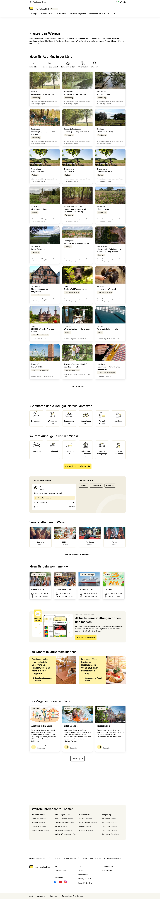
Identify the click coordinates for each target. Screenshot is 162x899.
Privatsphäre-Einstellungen (72, 896)
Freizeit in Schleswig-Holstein (62, 858)
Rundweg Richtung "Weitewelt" (76, 132)
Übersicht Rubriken (85, 883)
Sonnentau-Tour (38, 172)
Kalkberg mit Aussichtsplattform (77, 243)
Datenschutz (41, 896)
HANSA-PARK (36, 367)
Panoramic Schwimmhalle (107, 329)
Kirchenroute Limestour (41, 209)
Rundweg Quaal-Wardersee (42, 94)
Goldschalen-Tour (104, 172)
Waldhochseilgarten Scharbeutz (77, 329)
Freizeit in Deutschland (38, 858)
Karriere (80, 870)
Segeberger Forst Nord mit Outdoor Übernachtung (75, 210)
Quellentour (69, 172)
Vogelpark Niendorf (72, 367)
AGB (31, 896)
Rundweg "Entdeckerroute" (75, 94)
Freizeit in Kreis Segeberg (89, 858)
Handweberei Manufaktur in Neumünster (108, 368)
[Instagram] (65, 882)
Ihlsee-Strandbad (38, 249)
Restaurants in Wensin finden (92, 679)
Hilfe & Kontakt (107, 870)
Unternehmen (83, 875)
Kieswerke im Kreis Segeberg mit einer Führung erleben (109, 250)
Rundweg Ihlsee (103, 94)
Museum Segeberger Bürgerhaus (40, 290)
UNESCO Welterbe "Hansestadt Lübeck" (44, 330)
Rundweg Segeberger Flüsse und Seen (43, 133)
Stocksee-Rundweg (105, 132)
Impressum (54, 896)
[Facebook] (55, 882)
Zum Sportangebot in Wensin (42, 679)
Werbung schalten (84, 879)
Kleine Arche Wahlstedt (106, 289)
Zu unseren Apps (60, 870)
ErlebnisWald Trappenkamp (75, 289)
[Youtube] (60, 882)
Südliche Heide (103, 209)
